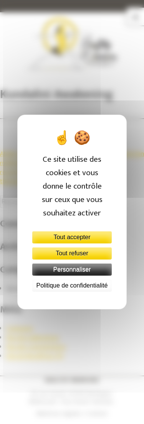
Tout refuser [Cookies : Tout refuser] (72, 253)
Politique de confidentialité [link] (72, 285)
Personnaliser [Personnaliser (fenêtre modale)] (72, 269)
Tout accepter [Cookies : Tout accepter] (71, 237)
